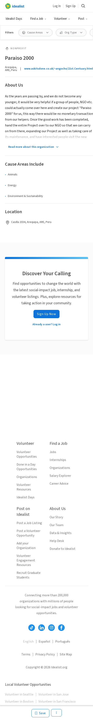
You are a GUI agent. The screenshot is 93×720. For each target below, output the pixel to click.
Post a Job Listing (29, 523)
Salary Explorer (60, 475)
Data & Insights (61, 533)
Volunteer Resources (24, 487)
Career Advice (59, 483)
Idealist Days (14, 19)
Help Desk (57, 541)
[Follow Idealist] (31, 627)
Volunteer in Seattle (19, 694)
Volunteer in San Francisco (57, 701)
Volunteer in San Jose (53, 694)
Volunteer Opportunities (27, 454)
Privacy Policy (45, 654)
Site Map (66, 654)
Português (62, 641)
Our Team (56, 525)
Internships (58, 460)
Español (44, 641)
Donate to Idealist (62, 548)
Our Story (56, 517)
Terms (25, 654)
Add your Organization (26, 545)
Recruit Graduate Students (29, 575)
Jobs (53, 452)
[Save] (40, 713)
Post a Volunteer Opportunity (28, 533)
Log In (57, 6)
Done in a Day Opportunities (27, 466)
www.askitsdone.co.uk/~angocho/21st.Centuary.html (58, 68)
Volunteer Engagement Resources (26, 560)
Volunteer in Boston (19, 701)
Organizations (27, 477)
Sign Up (71, 6)
